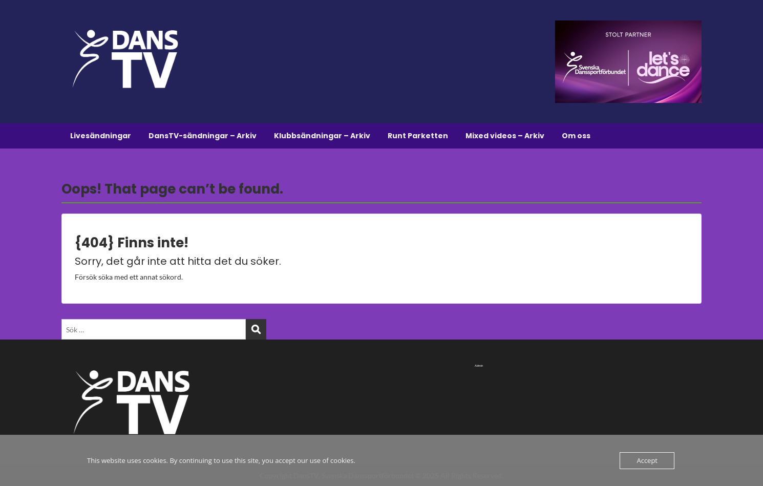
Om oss (576, 136)
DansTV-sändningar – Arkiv (203, 136)
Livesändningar (100, 136)
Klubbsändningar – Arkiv (322, 136)
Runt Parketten (418, 136)
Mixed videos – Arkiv (504, 136)
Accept (647, 460)
